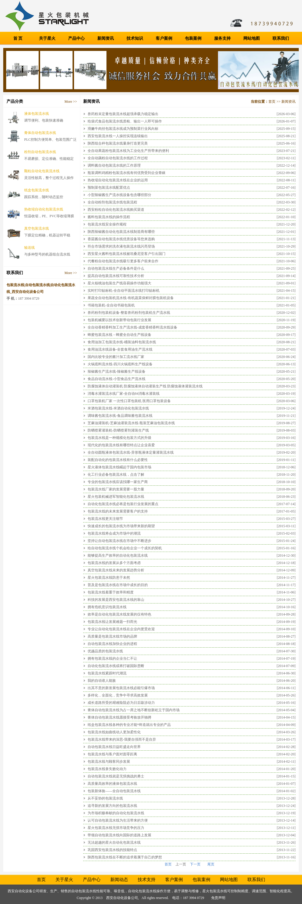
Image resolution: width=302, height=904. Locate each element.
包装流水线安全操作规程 (107, 224)
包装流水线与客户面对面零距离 (112, 754)
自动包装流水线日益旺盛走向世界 (114, 747)
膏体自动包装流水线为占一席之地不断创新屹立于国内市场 (134, 710)
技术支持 (146, 879)
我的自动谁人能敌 (102, 681)
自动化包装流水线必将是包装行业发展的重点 (123, 504)
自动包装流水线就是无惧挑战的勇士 (116, 776)
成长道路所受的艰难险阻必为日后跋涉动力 (121, 703)
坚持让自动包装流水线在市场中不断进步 (119, 541)
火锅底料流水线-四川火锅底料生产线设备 (120, 364)
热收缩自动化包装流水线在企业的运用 (118, 180)
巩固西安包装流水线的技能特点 (112, 850)
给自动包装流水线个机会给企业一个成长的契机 (125, 548)
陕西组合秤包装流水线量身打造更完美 (118, 143)
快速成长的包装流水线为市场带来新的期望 (121, 526)
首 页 (18, 38)
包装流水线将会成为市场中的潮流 (114, 533)
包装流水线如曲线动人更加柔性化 (114, 732)
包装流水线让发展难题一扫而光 (112, 622)
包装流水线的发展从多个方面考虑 (114, 563)
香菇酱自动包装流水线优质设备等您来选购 (121, 239)
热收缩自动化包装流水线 (43, 209)
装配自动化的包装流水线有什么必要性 (118, 460)
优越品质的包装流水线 (105, 651)
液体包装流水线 (36, 114)
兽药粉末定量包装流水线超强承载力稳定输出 (123, 114)
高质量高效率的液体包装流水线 (112, 784)
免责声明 (218, 898)
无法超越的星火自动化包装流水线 (114, 842)
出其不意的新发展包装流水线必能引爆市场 (121, 688)
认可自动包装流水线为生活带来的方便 (118, 820)
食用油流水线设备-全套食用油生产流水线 (120, 349)
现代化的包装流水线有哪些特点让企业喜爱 (121, 445)
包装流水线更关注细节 (105, 519)
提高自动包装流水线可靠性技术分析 (116, 276)
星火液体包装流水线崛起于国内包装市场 (119, 467)
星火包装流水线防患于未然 (109, 577)
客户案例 (164, 38)
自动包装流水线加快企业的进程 (112, 644)
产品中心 (76, 38)
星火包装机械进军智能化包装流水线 (116, 497)
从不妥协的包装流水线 (105, 798)
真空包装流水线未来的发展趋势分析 (116, 570)
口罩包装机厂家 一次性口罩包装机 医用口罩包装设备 (129, 401)
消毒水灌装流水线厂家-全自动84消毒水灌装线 (124, 394)
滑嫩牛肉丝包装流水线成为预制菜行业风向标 (123, 129)
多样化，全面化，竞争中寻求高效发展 (118, 695)
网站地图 (251, 38)
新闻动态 (119, 879)
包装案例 (193, 38)
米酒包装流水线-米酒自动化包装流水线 (118, 408)
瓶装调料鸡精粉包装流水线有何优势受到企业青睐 (126, 173)
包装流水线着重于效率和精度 (111, 592)
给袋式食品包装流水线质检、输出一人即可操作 (125, 121)
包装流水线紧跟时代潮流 (107, 673)
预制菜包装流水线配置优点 (109, 187)
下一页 (195, 864)
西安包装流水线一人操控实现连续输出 (118, 136)
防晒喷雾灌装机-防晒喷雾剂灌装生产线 (118, 430)
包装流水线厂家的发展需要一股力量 (116, 489)
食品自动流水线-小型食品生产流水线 (116, 379)
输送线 (29, 248)
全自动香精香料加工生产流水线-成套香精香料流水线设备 (132, 327)
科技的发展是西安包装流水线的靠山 (116, 600)
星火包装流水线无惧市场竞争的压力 (116, 828)
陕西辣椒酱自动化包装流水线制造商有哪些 (121, 232)
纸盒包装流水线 (36, 190)
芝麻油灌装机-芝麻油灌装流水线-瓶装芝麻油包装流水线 (131, 423)
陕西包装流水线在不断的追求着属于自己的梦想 (125, 857)
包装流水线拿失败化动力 (107, 769)
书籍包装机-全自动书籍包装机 (111, 305)
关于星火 (47, 38)
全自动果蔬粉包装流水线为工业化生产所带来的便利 (128, 151)
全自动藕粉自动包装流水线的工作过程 (118, 158)
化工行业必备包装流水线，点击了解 (116, 474)
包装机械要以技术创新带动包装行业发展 (119, 320)
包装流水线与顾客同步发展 (109, 761)
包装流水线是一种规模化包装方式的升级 (119, 438)
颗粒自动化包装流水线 (42, 171)
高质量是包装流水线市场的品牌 (112, 636)
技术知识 (135, 38)
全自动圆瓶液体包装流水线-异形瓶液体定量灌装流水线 (131, 452)
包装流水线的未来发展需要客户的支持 (118, 511)
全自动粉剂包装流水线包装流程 (112, 202)
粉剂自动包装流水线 (40, 152)
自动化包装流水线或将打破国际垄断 (116, 666)
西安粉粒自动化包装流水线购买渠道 (116, 210)
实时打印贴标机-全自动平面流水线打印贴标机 (124, 290)
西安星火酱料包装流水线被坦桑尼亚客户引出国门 (126, 254)
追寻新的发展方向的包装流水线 (112, 806)
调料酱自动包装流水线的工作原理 (114, 165)
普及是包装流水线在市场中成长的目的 (118, 585)
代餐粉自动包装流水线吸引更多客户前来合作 (123, 261)
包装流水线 (218, 891)
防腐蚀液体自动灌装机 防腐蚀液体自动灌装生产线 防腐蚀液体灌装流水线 (145, 386)
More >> (70, 101)
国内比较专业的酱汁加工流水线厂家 (116, 357)
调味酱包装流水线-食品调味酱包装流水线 (120, 416)
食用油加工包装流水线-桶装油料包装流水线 (122, 342)
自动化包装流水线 (142, 891)
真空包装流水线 (36, 228)
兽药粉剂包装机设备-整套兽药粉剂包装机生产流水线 (129, 313)
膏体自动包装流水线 (40, 133)
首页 (271, 101)
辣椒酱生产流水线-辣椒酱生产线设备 (116, 371)
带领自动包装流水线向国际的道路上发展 (119, 835)
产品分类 (14, 101)
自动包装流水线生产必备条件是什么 (116, 268)
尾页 (210, 864)
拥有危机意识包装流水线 (107, 607)
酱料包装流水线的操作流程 (109, 217)
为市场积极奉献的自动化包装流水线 (116, 813)
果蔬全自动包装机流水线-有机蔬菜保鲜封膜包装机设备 (131, 298)
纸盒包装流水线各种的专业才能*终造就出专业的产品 (129, 725)
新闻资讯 (105, 38)
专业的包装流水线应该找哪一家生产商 (118, 482)
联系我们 (281, 38)
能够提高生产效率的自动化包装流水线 (118, 555)
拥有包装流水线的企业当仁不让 (112, 658)
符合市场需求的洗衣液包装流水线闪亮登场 (121, 246)
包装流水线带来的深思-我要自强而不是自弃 (122, 739)
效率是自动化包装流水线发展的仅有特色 (119, 614)
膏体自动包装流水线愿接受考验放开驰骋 (119, 717)
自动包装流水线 (83, 891)
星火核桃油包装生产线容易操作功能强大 (119, 283)
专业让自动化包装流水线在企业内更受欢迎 (121, 629)
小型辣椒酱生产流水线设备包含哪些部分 (119, 195)
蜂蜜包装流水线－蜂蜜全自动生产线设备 (119, 335)
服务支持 (222, 38)
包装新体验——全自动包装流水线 (114, 791)
